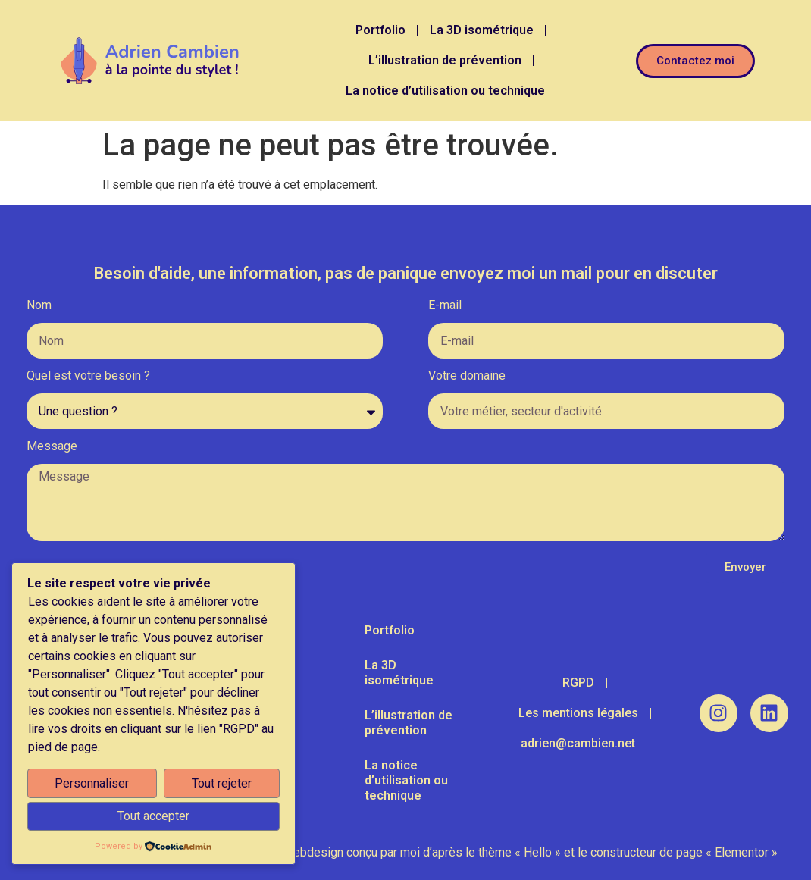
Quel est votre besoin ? (88, 376)
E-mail (445, 305)
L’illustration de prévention (444, 60)
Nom (39, 305)
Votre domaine (467, 376)
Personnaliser (92, 783)
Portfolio (380, 30)
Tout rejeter (222, 783)
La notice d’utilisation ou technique (445, 90)
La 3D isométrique (482, 30)
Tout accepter (153, 816)
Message (52, 446)
